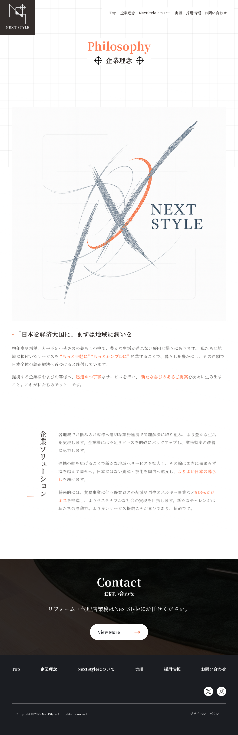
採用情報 (193, 13)
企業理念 (127, 13)
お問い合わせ (216, 13)
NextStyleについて (155, 13)
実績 (178, 13)
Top (112, 13)
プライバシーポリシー (206, 713)
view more (119, 632)
